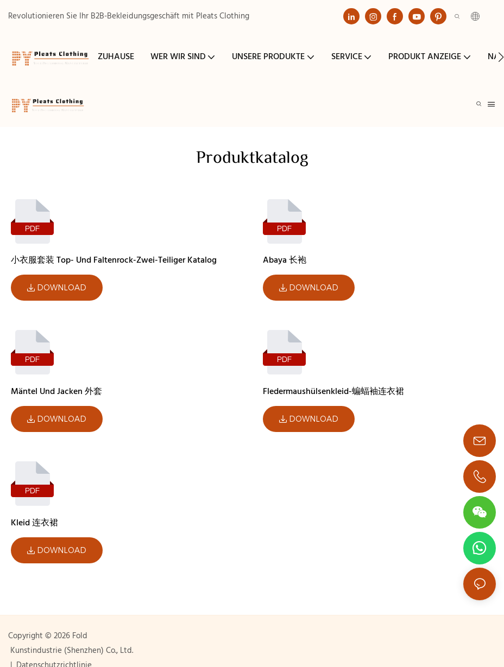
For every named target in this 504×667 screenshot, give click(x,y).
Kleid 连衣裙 (34, 523)
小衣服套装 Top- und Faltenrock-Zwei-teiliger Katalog (114, 260)
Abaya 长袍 (284, 260)
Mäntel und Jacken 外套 (56, 391)
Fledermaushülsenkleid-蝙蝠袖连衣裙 (333, 391)
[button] (501, 57)
